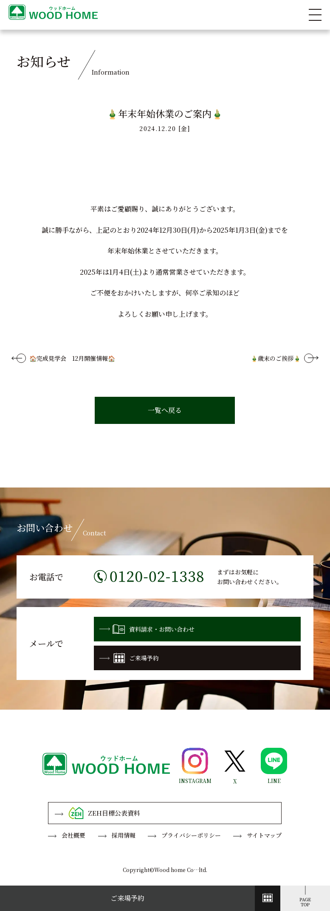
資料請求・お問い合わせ (147, 629)
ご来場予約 (129, 658)
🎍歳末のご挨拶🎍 (276, 358)
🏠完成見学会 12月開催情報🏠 (72, 358)
